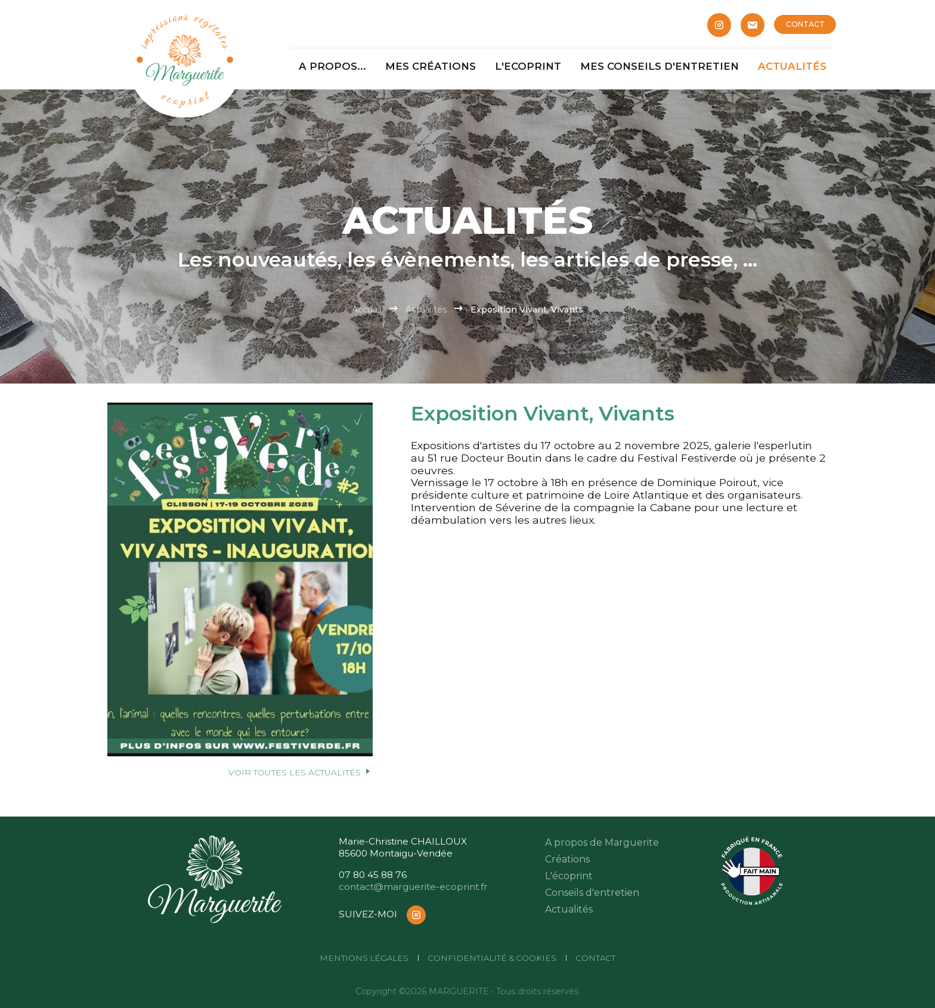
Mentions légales (364, 958)
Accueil (367, 309)
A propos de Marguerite (602, 842)
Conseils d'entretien (592, 892)
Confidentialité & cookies (492, 958)
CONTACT (805, 24)
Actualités (426, 309)
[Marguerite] (185, 59)
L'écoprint (569, 876)
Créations (567, 859)
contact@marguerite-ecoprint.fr (413, 886)
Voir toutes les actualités (300, 772)
